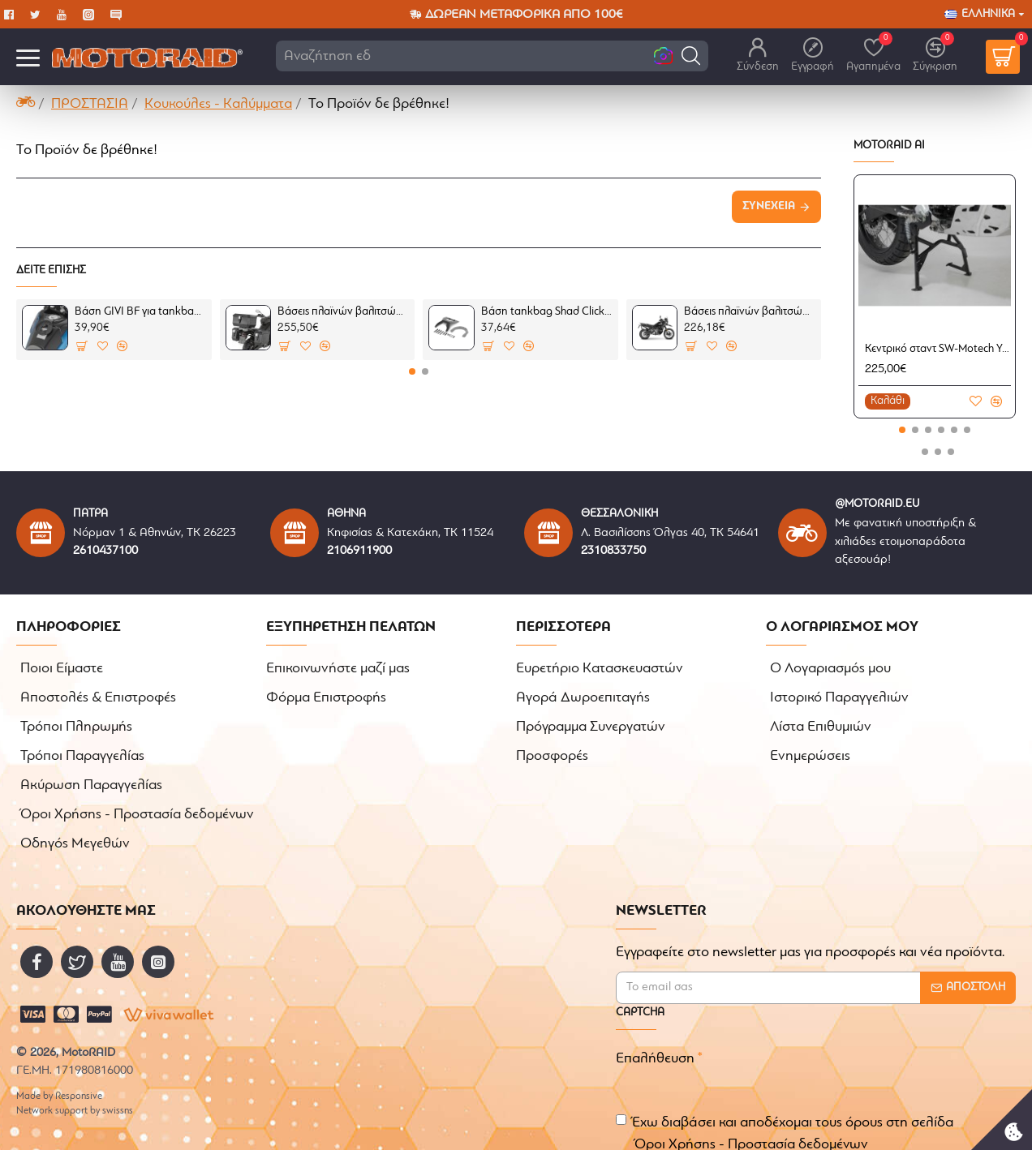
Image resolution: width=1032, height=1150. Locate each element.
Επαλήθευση (655, 1037)
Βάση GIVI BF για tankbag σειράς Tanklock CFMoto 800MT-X (140, 312)
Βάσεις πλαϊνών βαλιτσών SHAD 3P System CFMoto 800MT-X (749, 312)
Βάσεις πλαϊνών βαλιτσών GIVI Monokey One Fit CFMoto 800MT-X (343, 312)
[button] (691, 55)
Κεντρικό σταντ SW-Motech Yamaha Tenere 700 (938, 349)
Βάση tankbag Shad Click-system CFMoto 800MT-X (547, 312)
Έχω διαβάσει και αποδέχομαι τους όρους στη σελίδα (784, 1113)
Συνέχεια (768, 206)
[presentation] (851, 1049)
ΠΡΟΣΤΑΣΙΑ (89, 104)
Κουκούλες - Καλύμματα (218, 104)
